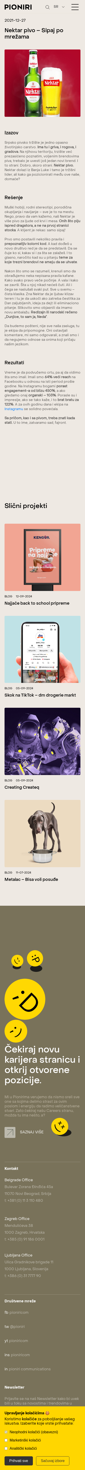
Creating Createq (22, 788)
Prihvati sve (18, 1461)
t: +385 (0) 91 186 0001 (24, 1239)
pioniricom (17, 1313)
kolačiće (29, 1419)
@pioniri (15, 1327)
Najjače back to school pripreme (37, 604)
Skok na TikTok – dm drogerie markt (40, 695)
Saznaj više (24, 1132)
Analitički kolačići (23, 1448)
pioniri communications (28, 1369)
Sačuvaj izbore (53, 1461)
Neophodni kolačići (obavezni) (34, 1432)
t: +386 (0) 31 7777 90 (23, 1276)
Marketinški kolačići (25, 1440)
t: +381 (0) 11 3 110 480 (24, 1201)
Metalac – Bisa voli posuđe (31, 880)
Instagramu (14, 409)
